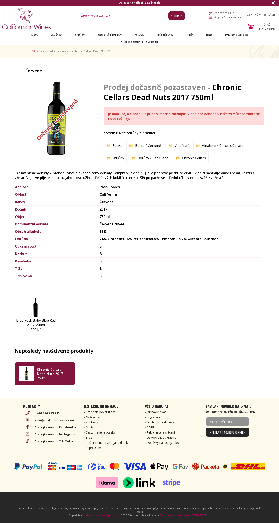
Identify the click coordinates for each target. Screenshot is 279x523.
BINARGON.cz (202, 515)
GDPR (151, 427)
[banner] (26, 19)
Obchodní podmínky (160, 422)
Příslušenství (165, 35)
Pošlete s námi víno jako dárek (139, 41)
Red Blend (160, 158)
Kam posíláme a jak (237, 35)
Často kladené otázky (100, 432)
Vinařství (56, 35)
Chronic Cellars (231, 145)
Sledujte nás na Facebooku (55, 427)
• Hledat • (176, 16)
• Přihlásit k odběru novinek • (227, 432)
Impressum (93, 448)
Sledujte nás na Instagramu (56, 434)
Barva (34, 35)
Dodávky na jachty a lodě (164, 443)
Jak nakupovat (156, 412)
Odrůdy (80, 35)
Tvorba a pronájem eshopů (176, 515)
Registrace (154, 417)
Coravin (139, 35)
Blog (209, 35)
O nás (190, 35)
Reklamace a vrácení (161, 432)
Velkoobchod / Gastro (161, 437)
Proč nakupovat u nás (100, 412)
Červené (154, 145)
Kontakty (92, 422)
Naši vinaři (93, 417)
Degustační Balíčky (109, 35)
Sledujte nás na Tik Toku (54, 441)
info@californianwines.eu (228, 17)
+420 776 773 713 (223, 13)
